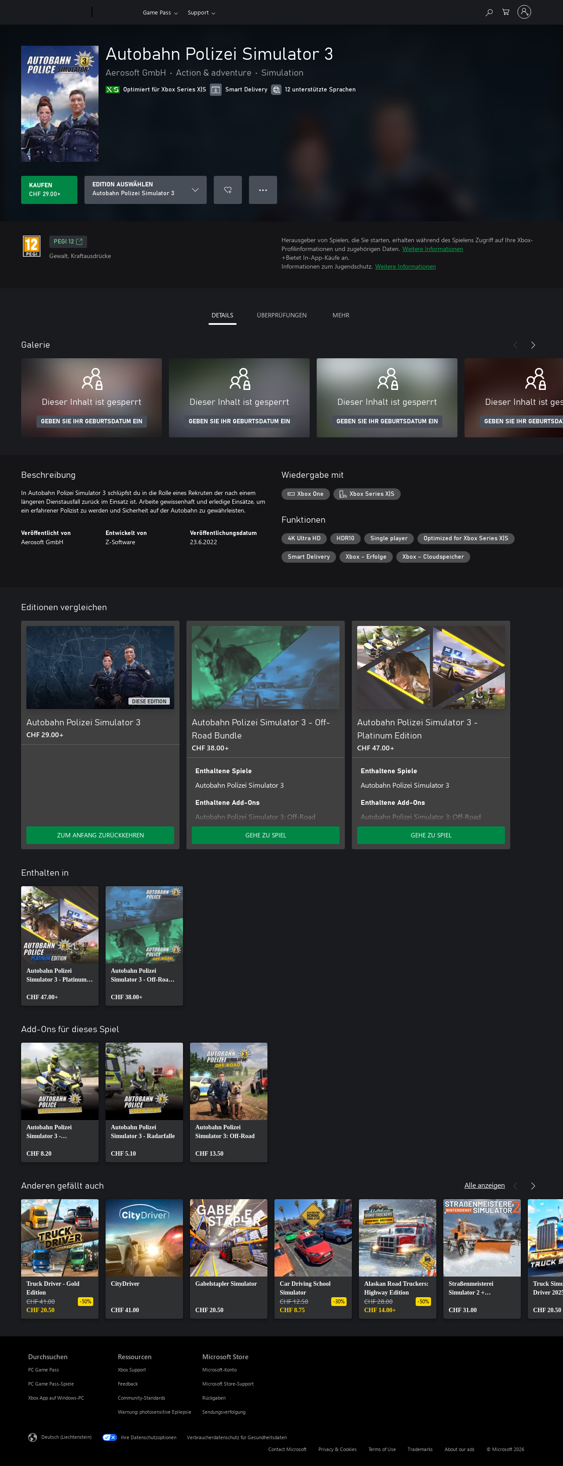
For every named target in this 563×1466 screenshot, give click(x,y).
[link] (60, 946)
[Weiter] (533, 345)
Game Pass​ (157, 12)
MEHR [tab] (341, 315)
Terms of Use (382, 1449)
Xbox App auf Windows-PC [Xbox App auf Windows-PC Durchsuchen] (56, 1398)
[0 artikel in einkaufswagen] (505, 11)
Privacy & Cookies (337, 1449)
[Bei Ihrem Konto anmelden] (524, 11)
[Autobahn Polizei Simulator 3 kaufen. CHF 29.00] (49, 190)
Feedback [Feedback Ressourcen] (128, 1383)
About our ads (460, 1449)
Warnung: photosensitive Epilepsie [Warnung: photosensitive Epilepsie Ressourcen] (154, 1412)
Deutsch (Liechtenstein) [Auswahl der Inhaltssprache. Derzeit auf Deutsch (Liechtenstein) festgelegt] (66, 1437)
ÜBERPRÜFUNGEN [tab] (282, 315)
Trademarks (420, 1449)
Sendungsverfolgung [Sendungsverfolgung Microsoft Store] (223, 1412)
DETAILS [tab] (222, 315)
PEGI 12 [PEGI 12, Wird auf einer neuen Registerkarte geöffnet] (68, 241)
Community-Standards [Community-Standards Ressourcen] (141, 1398)
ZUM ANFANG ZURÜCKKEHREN (100, 835)
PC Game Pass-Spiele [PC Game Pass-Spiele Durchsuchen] (51, 1383)
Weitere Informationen (432, 248)
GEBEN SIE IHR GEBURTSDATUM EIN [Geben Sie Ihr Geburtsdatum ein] (92, 421)
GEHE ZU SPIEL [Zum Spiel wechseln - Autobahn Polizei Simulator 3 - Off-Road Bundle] (265, 835)
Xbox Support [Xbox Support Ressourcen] (132, 1369)
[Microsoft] (58, 12)
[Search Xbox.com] (489, 11)
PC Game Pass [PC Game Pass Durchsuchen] (43, 1369)
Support (198, 12)
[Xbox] (116, 12)
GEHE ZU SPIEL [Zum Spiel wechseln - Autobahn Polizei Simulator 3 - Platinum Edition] (431, 835)
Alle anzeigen (484, 1185)
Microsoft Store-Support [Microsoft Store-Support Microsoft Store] (228, 1383)
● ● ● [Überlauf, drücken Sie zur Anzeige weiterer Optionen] (263, 189)
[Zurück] (515, 345)
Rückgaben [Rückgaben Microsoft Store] (214, 1398)
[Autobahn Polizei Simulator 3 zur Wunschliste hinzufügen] (228, 190)
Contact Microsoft (287, 1449)
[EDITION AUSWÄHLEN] (145, 190)
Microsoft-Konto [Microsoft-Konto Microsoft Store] (219, 1369)
